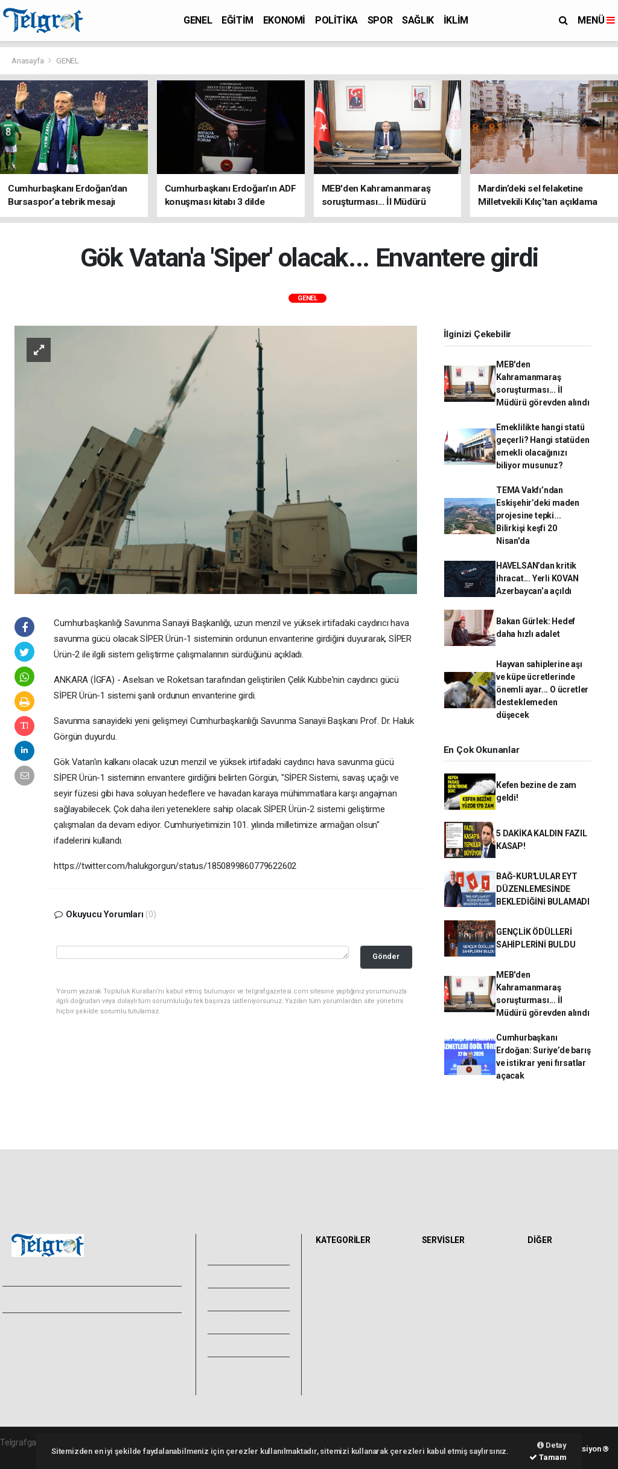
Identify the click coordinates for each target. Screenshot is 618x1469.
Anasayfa (28, 60)
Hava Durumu (450, 1267)
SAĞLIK (418, 20)
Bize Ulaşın (241, 1368)
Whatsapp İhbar (135, 1355)
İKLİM (456, 20)
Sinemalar (444, 1347)
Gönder (386, 956)
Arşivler (235, 1322)
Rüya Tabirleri (556, 1307)
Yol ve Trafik (448, 1280)
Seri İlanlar (445, 1360)
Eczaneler (443, 1307)
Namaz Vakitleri (454, 1294)
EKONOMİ (284, 20)
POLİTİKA (336, 20)
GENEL (197, 20)
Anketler (546, 1280)
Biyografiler (552, 1294)
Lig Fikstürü (446, 1320)
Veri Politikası (30, 1369)
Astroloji (546, 1320)
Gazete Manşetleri (459, 1387)
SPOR (380, 20)
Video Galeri (244, 1276)
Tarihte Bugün (451, 1333)
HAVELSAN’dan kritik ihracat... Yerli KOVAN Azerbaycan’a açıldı (537, 578)
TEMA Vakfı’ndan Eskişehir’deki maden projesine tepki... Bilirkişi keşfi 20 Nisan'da (537, 515)
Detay (552, 1445)
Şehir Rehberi (450, 1373)
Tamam (548, 1457)
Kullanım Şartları (135, 1342)
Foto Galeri (242, 1253)
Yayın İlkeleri (29, 1355)
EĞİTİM (237, 20)
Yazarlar (236, 1299)
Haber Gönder (131, 1369)
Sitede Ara (550, 1267)
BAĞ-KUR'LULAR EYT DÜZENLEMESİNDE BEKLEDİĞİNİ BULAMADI (543, 888)
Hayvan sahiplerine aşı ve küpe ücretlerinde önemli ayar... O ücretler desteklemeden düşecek (542, 689)
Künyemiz (239, 1345)
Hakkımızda (27, 1342)
